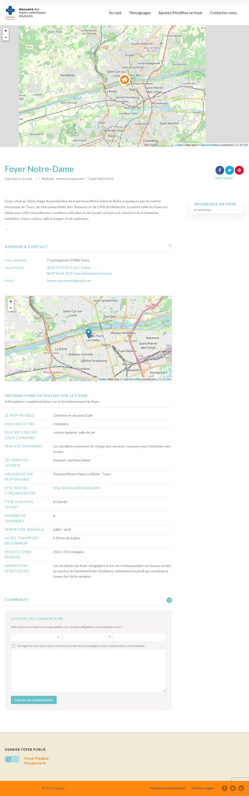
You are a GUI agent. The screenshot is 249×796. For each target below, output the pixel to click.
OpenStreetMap (209, 144)
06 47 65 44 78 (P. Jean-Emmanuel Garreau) (79, 273)
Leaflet (179, 144)
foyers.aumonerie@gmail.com (69, 280)
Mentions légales (203, 788)
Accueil (115, 12)
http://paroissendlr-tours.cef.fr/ (77, 488)
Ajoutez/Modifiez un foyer (180, 12)
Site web (123, 637)
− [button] (5, 37)
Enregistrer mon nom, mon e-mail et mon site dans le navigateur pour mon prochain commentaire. (81, 646)
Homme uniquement (70, 178)
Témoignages (140, 12)
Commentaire (24, 653)
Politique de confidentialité (168, 788)
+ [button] (5, 31)
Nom (37, 637)
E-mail (88, 637)
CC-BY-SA (241, 144)
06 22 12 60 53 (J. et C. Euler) (68, 267)
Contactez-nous (223, 12)
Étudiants (48, 178)
